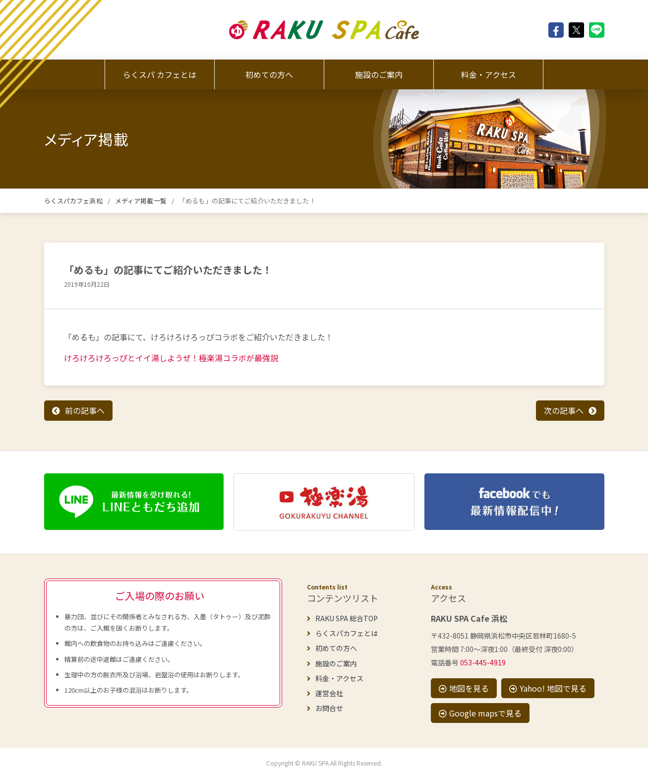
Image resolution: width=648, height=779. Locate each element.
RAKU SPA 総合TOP (342, 618)
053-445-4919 (483, 662)
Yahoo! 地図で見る (548, 688)
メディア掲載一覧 (141, 200)
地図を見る (464, 688)
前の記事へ (85, 410)
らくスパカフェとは (342, 633)
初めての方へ (269, 74)
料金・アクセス (488, 74)
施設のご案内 (379, 74)
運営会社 (325, 693)
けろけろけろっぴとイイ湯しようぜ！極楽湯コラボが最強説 (171, 358)
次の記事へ (564, 410)
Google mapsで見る (480, 713)
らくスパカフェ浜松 (73, 200)
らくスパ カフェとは (159, 74)
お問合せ (325, 708)
